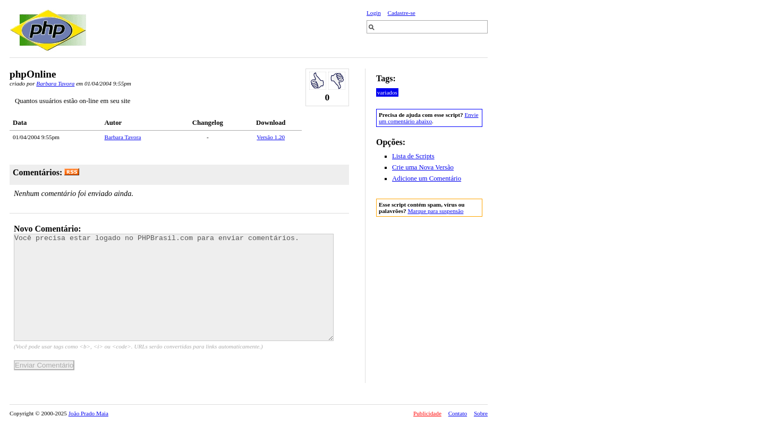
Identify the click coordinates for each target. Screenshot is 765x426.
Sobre (481, 413)
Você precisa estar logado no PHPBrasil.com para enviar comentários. (174, 287)
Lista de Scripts (413, 156)
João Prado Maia (88, 413)
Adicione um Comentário (426, 178)
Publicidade (427, 413)
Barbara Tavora (55, 83)
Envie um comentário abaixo (428, 118)
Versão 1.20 (271, 137)
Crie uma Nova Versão (423, 167)
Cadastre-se (401, 13)
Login (374, 13)
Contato (457, 413)
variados (387, 92)
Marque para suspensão (435, 211)
